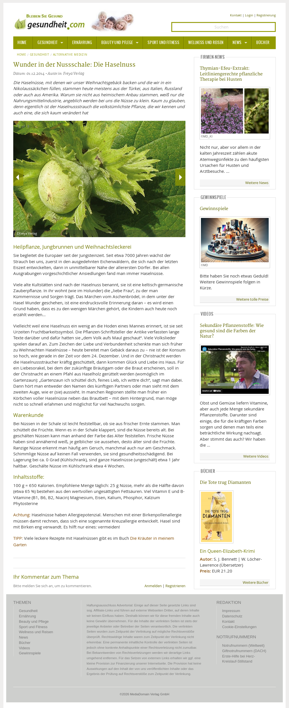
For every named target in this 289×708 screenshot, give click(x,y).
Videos (24, 648)
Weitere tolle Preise (252, 299)
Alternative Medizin (70, 54)
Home (21, 54)
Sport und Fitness (163, 42)
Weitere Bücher (255, 582)
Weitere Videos (255, 456)
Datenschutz (232, 616)
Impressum (231, 611)
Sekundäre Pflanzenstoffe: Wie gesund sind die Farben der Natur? (232, 331)
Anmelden (153, 586)
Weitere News (256, 182)
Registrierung (266, 15)
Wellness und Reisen (206, 42)
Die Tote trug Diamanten (225, 482)
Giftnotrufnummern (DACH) (244, 651)
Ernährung (82, 42)
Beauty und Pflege (117, 42)
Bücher (262, 42)
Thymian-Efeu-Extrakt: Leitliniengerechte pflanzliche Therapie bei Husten (231, 74)
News (237, 42)
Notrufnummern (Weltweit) (243, 645)
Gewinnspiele (214, 208)
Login (249, 15)
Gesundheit (48, 42)
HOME (22, 42)
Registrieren (175, 586)
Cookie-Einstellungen (239, 627)
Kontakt (236, 15)
